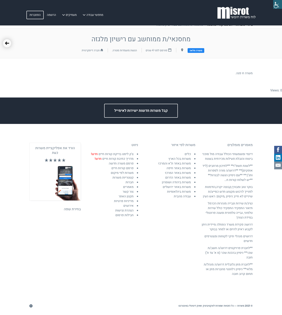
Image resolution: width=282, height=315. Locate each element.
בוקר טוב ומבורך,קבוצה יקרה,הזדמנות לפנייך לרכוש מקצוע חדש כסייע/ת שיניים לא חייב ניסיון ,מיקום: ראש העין (228, 192)
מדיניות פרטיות (124, 201)
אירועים (128, 205)
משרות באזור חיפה (178, 168)
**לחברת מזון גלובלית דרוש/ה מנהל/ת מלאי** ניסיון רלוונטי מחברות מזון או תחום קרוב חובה (228, 269)
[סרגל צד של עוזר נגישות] (277, 4)
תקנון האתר (126, 196)
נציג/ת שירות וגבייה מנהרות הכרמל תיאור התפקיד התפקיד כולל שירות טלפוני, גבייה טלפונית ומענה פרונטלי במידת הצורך (229, 210)
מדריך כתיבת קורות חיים (114, 158)
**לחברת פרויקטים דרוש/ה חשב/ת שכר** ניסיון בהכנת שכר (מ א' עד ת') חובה (229, 253)
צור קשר (128, 191)
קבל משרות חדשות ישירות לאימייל (141, 110)
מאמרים (128, 187)
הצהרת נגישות (124, 210)
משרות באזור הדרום (178, 177)
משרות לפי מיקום (122, 173)
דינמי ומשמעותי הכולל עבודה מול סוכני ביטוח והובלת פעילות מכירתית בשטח (227, 156)
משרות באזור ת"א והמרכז (174, 163)
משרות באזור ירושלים (177, 187)
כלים (188, 154)
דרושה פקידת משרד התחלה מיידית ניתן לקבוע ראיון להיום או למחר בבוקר (227, 227)
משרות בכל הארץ (179, 158)
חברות (130, 182)
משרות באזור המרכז (178, 173)
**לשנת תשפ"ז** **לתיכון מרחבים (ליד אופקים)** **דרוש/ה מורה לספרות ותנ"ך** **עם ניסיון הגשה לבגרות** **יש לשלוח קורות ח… (227, 172)
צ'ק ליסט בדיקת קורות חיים (112, 154)
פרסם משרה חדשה (121, 163)
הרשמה (51, 15)
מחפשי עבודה (94, 15)
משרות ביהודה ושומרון (176, 182)
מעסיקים (71, 15)
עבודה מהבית (182, 196)
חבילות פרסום (124, 215)
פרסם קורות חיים (122, 168)
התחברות (35, 15)
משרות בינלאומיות (179, 191)
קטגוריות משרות (123, 177)
